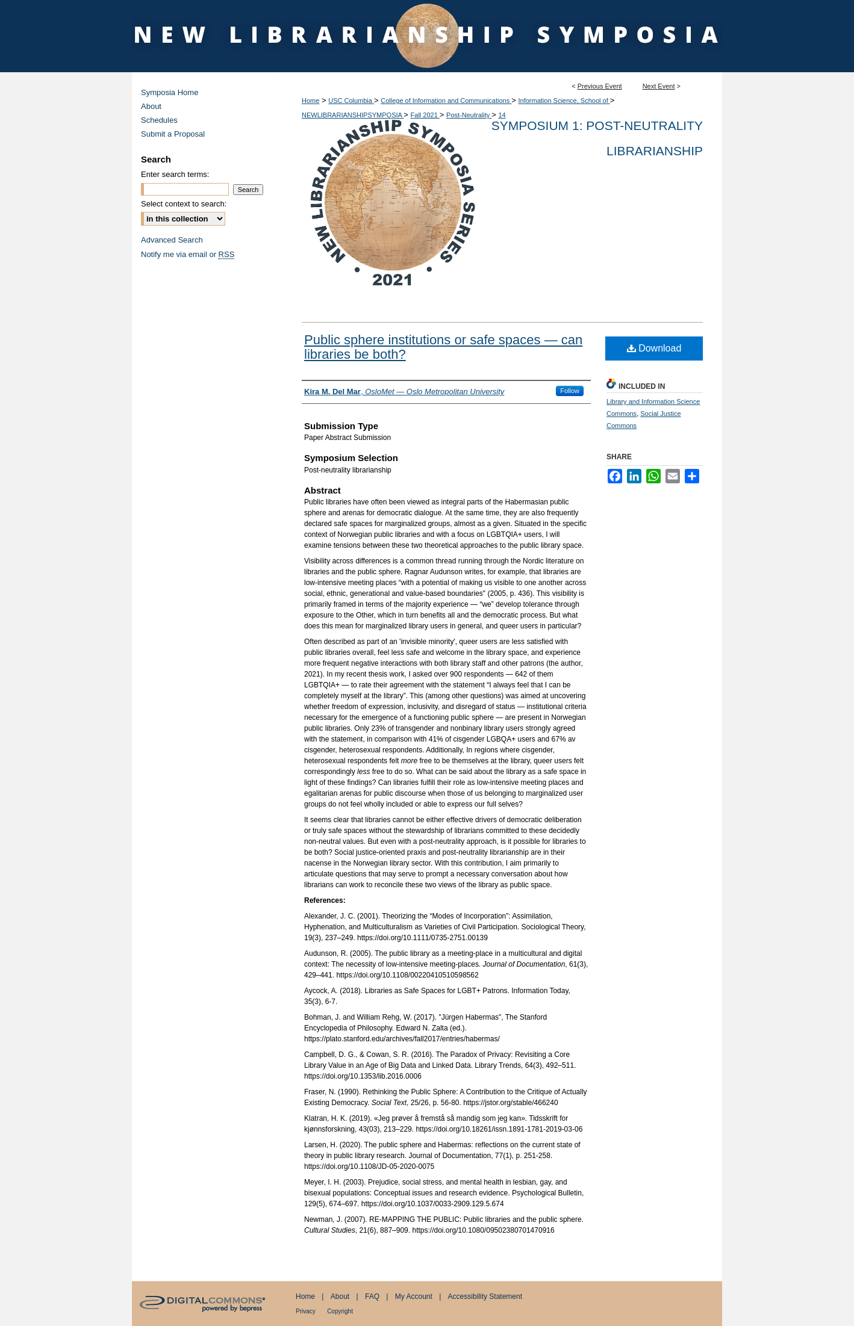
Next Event (659, 86)
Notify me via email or (187, 254)
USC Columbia (351, 100)
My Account (413, 1296)
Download (654, 348)
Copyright (340, 1311)
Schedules (159, 120)
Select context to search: (183, 203)
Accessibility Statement (485, 1296)
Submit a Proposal (173, 133)
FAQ (372, 1296)
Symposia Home (169, 92)
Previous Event (600, 86)
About (151, 106)
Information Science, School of (564, 100)
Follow (569, 390)
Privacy (306, 1311)
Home (310, 100)
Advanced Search (172, 239)
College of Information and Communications (446, 100)
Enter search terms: (175, 174)
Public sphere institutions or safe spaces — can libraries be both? (443, 347)
